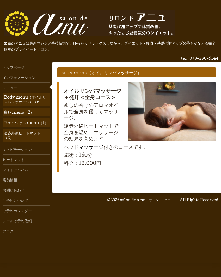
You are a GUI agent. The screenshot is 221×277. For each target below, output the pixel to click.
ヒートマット (13, 159)
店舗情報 (10, 179)
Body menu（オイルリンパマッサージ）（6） (25, 99)
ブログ (8, 231)
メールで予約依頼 (17, 220)
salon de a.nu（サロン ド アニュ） (148, 200)
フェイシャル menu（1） (26, 122)
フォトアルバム (15, 169)
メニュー (10, 87)
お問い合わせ (13, 190)
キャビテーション (17, 149)
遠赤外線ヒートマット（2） (22, 135)
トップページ (13, 67)
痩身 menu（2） (19, 112)
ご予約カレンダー (17, 210)
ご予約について (15, 200)
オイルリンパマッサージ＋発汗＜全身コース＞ (92, 93)
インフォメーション (19, 77)
